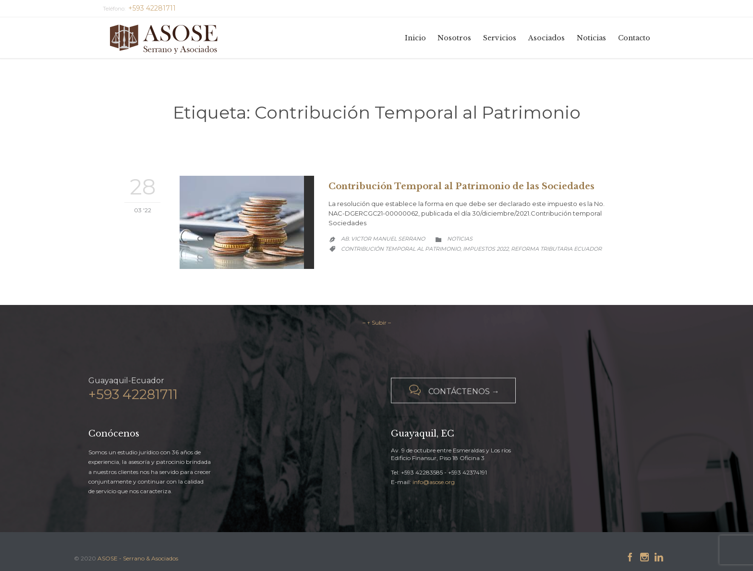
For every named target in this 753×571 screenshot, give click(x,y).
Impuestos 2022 (486, 248)
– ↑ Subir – (377, 322)
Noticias (460, 238)
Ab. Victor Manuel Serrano (383, 238)
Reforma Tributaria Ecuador (556, 248)
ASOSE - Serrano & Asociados (137, 558)
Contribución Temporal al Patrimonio (401, 248)
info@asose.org (434, 482)
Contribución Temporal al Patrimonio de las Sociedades (461, 186)
